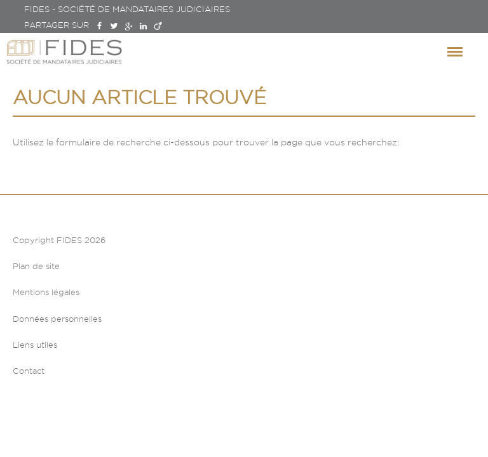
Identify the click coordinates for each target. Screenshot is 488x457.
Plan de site (36, 266)
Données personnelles (57, 318)
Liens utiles (35, 344)
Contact (28, 370)
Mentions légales (46, 292)
